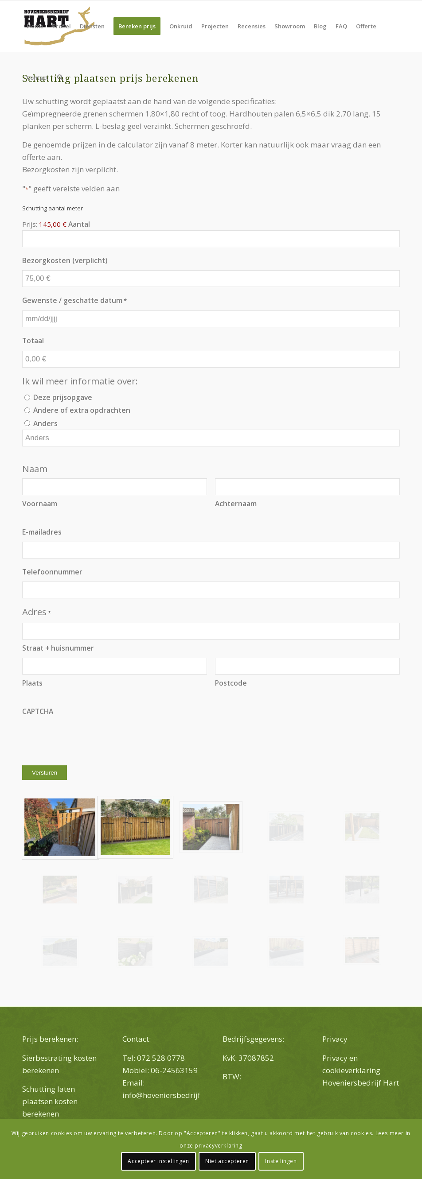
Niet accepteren (227, 1161)
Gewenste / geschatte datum (74, 301)
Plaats (32, 683)
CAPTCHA (37, 711)
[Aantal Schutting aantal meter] (211, 238)
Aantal (79, 224)
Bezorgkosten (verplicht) (64, 260)
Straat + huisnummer (58, 648)
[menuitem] (35, 26)
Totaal (33, 340)
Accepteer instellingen (158, 1161)
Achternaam (236, 503)
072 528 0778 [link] (161, 1058)
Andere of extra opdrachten (81, 410)
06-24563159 (175, 1070)
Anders (45, 423)
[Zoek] (60, 77)
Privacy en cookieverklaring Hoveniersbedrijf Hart (360, 1070)
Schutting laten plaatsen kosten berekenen (50, 1101)
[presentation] (89, 738)
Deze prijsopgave (62, 397)
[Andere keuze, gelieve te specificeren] (211, 438)
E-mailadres (42, 532)
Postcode (231, 683)
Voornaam (39, 503)
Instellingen (281, 1161)
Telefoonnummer (52, 572)
